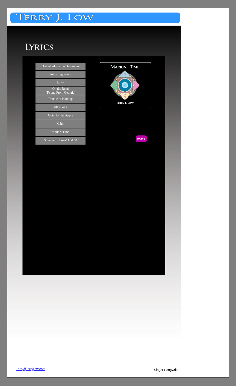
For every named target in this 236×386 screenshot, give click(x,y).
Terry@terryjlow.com (30, 369)
